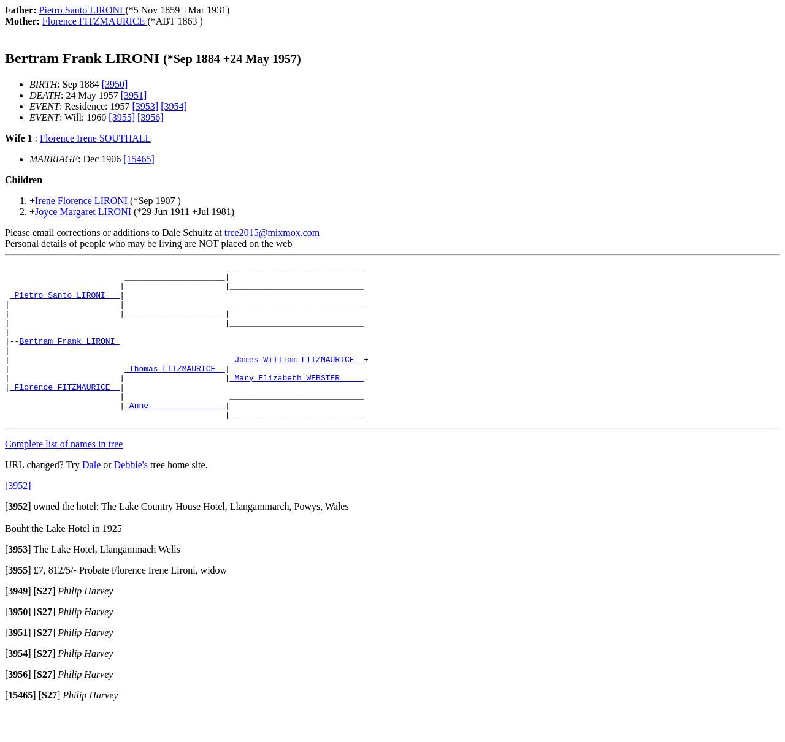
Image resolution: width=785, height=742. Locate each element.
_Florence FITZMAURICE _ (65, 412)
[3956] (150, 117)
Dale (91, 496)
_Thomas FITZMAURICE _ (174, 390)
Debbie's (131, 496)
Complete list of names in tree (64, 475)
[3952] (18, 517)
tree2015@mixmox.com (272, 232)
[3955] (122, 117)
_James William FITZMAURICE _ (297, 379)
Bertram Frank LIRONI (69, 357)
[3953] (145, 106)
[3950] (115, 84)
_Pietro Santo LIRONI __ (65, 302)
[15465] (139, 159)
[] (18, 537)
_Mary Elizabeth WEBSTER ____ (297, 401)
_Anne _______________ (174, 434)
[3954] (174, 106)
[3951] (134, 95)
